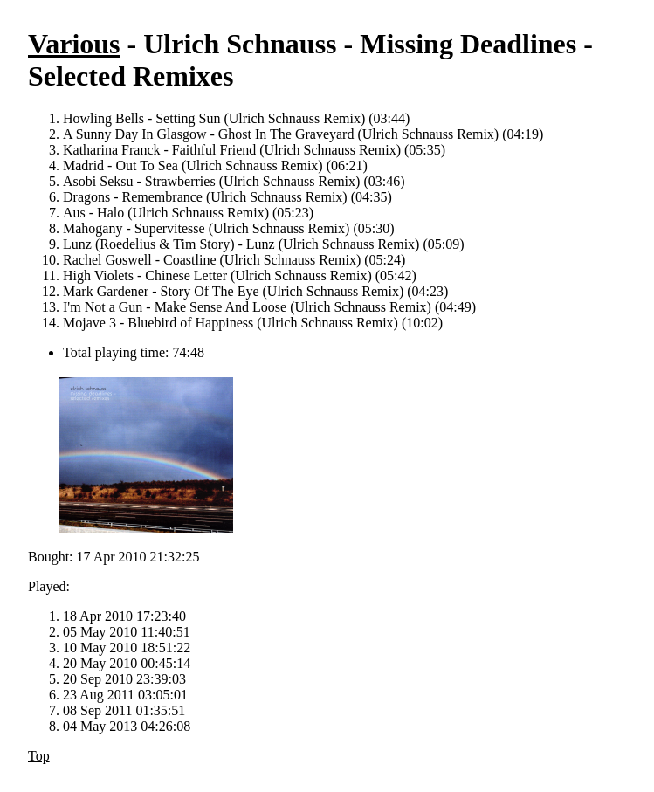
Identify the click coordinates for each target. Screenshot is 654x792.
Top (39, 755)
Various (74, 43)
